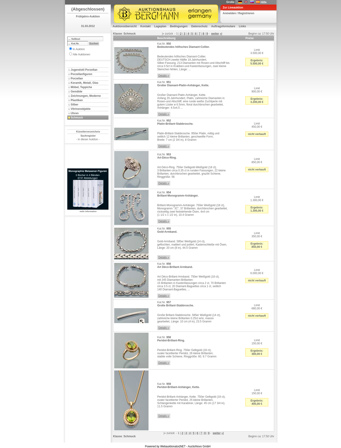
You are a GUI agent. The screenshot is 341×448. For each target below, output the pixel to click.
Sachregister (88, 135)
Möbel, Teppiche (81, 87)
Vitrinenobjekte (80, 109)
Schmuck (77, 117)
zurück (169, 33)
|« (163, 33)
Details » (163, 75)
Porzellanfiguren (81, 74)
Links (242, 26)
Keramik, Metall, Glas (84, 82)
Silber (74, 104)
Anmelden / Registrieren (238, 13)
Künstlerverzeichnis (88, 131)
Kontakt (145, 26)
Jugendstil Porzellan (84, 69)
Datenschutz (199, 26)
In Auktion (79, 49)
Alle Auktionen (81, 54)
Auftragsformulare (223, 26)
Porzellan (77, 78)
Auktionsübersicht (125, 26)
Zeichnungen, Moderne (86, 95)
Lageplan (160, 26)
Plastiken (77, 100)
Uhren (75, 113)
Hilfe (264, 2)
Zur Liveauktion (233, 7)
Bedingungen (179, 26)
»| (221, 33)
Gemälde (76, 91)
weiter (215, 33)
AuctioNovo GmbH (199, 446)
